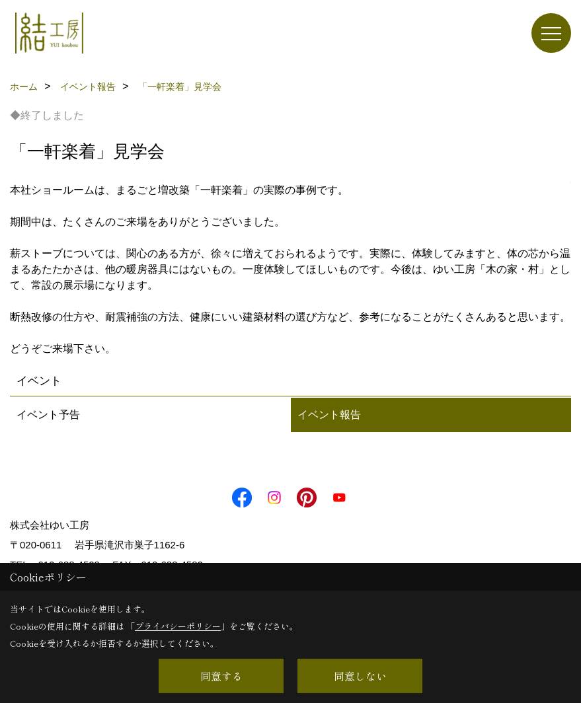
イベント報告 (329, 414)
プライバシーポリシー (178, 626)
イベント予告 (48, 414)
